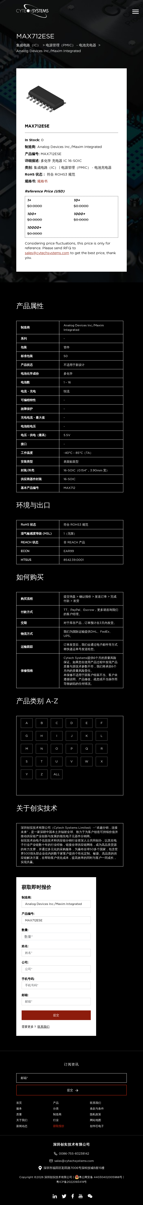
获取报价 (58, 1125)
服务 (19, 1108)
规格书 (42, 181)
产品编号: (28, 913)
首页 (19, 1102)
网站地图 (95, 1120)
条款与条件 (97, 1108)
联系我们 (43, 1026)
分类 (56, 1108)
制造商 (57, 1114)
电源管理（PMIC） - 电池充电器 (71, 45)
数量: (25, 930)
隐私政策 (95, 1114)
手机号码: (28, 979)
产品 (56, 1102)
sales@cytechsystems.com (47, 253)
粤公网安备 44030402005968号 (98, 1177)
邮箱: (25, 995)
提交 (56, 1015)
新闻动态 (21, 1125)
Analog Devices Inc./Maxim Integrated (48, 51)
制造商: (26, 897)
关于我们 (21, 1120)
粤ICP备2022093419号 (71, 1181)
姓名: (25, 946)
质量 (19, 1114)
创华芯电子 (97, 1125)
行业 (56, 1120)
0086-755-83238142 (74, 1153)
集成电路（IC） (28, 45)
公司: (25, 962)
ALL (57, 774)
